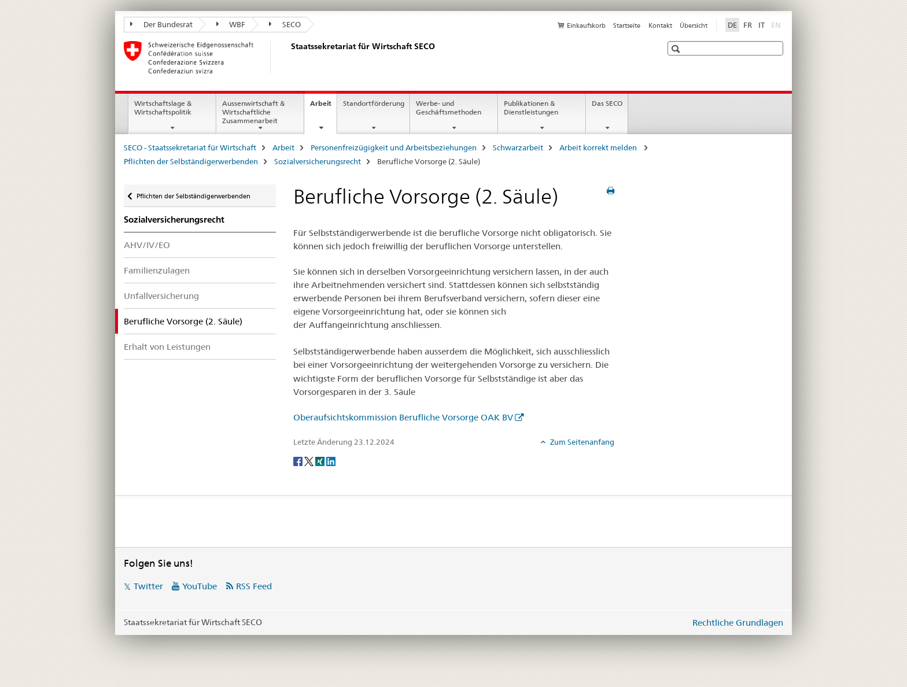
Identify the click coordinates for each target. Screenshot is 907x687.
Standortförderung (373, 103)
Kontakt (660, 25)
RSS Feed (254, 586)
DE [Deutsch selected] (732, 24)
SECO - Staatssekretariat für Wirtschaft (190, 147)
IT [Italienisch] (761, 24)
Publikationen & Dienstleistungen (531, 107)
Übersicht (693, 25)
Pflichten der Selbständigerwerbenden (191, 161)
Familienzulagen (157, 270)
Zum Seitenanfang (581, 441)
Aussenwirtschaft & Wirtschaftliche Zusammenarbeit (253, 112)
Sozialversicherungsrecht (317, 161)
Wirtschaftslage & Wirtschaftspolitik (162, 107)
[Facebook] (298, 461)
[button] (677, 49)
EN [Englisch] (777, 24)
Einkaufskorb (586, 25)
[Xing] (320, 461)
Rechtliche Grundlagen (737, 622)
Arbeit (323, 107)
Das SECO (607, 103)
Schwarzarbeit (518, 147)
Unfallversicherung (161, 295)
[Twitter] (309, 461)
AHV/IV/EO (147, 244)
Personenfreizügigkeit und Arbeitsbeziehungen (394, 147)
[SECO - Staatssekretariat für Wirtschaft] (289, 57)
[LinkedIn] (330, 461)
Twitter (148, 586)
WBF (231, 24)
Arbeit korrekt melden (599, 147)
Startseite (626, 25)
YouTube (199, 586)
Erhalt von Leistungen (167, 346)
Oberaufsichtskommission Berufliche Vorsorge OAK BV (403, 417)
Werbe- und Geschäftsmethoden (448, 107)
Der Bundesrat (161, 24)
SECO (285, 24)
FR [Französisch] (747, 24)
